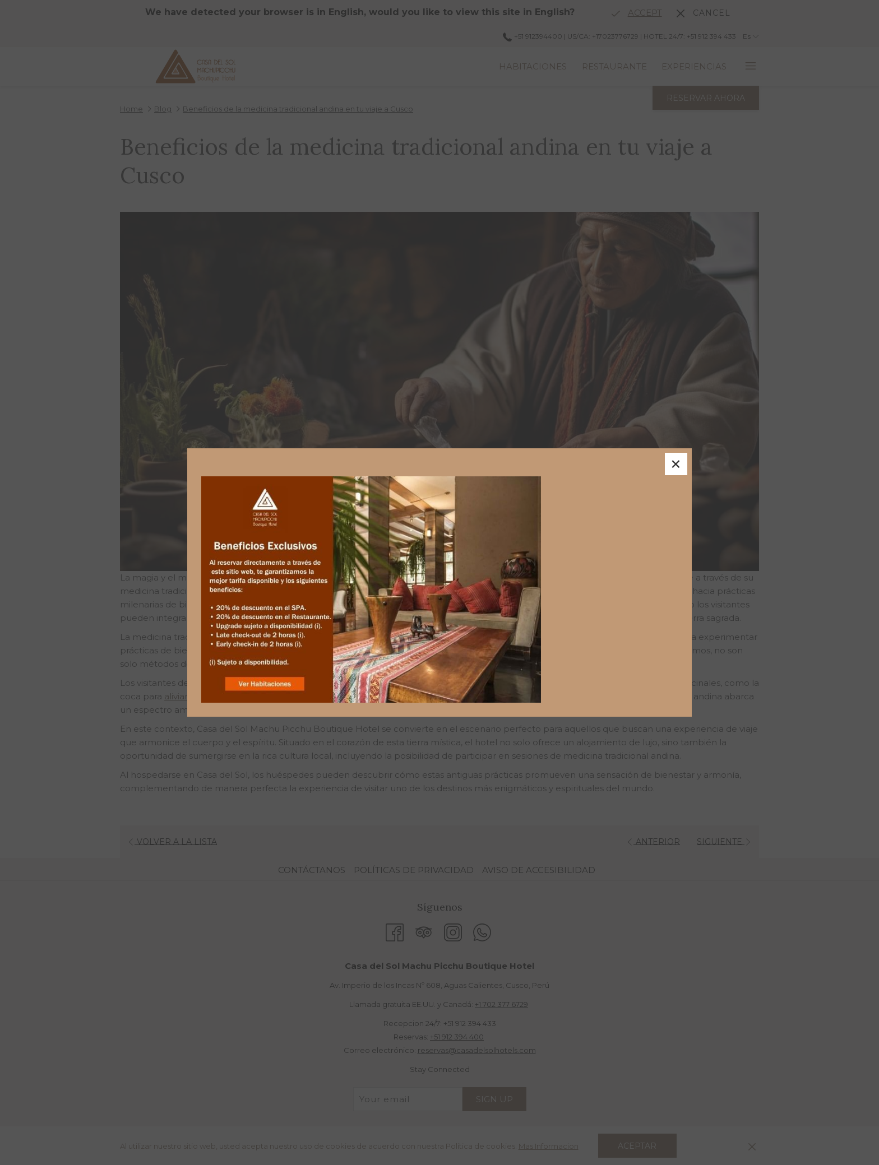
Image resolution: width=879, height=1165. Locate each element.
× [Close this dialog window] (676, 464)
